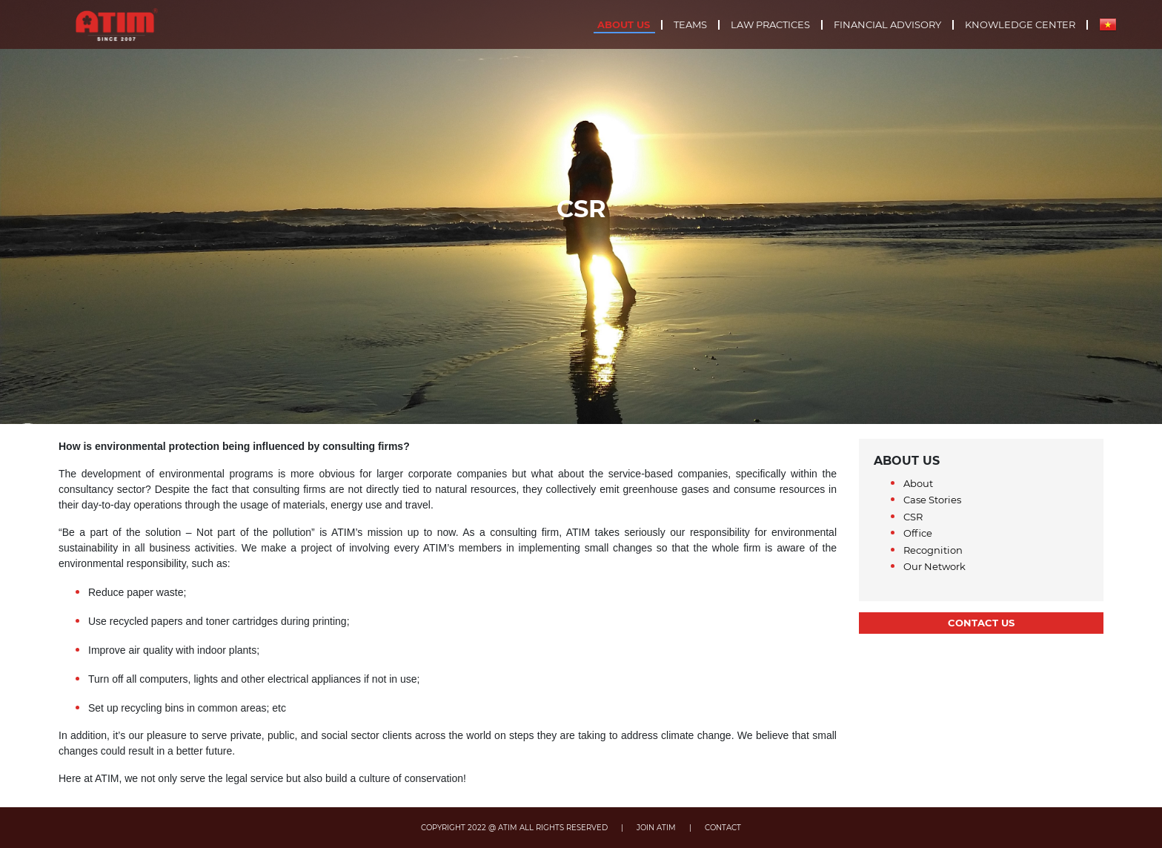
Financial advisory (887, 25)
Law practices (770, 25)
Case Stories (932, 500)
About (918, 483)
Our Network (934, 566)
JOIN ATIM (656, 827)
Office (917, 533)
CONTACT (723, 827)
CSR (913, 517)
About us (623, 25)
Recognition (933, 550)
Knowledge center (1020, 25)
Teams (690, 25)
